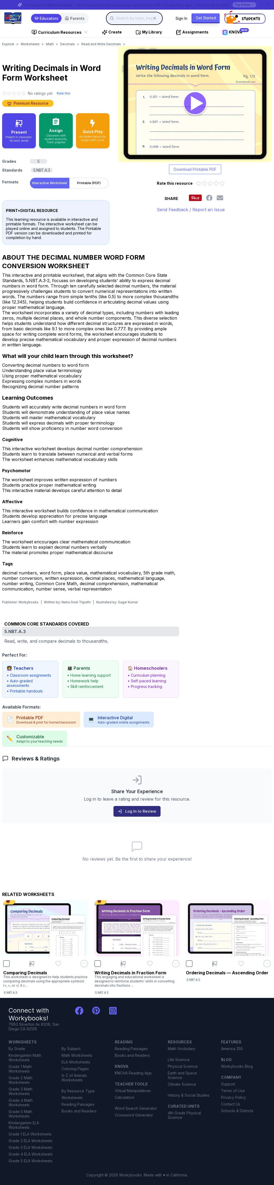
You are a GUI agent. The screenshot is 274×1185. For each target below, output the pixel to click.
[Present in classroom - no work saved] (19, 130)
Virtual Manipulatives (133, 1090)
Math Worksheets (77, 1055)
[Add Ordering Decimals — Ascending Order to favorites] (241, 963)
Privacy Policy (233, 1097)
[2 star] (9, 93)
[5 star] (23, 93)
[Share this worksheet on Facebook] (209, 198)
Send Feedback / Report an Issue (191, 209)
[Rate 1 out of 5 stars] (198, 183)
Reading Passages (78, 1104)
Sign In (181, 18)
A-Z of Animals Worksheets (74, 1077)
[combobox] (134, 18)
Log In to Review (137, 811)
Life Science (179, 1059)
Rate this (63, 93)
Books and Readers (79, 1111)
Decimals (67, 44)
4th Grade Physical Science (184, 1115)
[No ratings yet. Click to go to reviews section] (27, 93)
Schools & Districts (237, 1110)
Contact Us (230, 1104)
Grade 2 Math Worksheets (20, 1080)
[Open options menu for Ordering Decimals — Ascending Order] (267, 963)
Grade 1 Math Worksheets (20, 1068)
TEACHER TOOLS (131, 1084)
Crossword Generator (134, 1115)
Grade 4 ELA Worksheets (31, 1154)
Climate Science (182, 1084)
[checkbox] (6, 963)
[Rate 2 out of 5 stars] (204, 183)
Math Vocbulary (181, 1048)
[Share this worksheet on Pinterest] (195, 198)
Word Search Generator (136, 1108)
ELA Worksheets (76, 1062)
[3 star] (14, 93)
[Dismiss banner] (268, 5)
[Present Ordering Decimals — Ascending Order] (214, 963)
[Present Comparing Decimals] (32, 963)
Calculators (124, 1097)
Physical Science (183, 1066)
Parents (75, 18)
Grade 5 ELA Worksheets (30, 1161)
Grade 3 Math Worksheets (20, 1091)
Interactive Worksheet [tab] (49, 183)
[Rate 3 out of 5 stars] (210, 183)
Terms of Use (233, 1090)
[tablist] (69, 182)
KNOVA (121, 1066)
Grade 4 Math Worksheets (21, 1102)
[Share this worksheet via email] (220, 198)
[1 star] (4, 93)
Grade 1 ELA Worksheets (30, 1134)
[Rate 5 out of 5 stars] (222, 183)
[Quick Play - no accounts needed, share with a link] (93, 130)
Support (228, 1084)
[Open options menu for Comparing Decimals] (84, 963)
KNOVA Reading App (133, 1073)
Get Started (206, 18)
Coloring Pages (75, 1068)
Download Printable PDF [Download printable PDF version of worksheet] (195, 169)
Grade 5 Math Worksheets (20, 1113)
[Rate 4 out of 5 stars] (216, 183)
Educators (46, 18)
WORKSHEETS (23, 1042)
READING (124, 1042)
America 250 (232, 1048)
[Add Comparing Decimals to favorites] (58, 963)
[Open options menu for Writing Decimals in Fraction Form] (176, 963)
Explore (8, 44)
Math (50, 44)
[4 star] (19, 93)
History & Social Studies (189, 1095)
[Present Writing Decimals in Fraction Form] (123, 963)
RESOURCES (180, 1042)
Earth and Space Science (182, 1075)
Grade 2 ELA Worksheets (30, 1140)
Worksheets (30, 44)
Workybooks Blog (237, 1066)
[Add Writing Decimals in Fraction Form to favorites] (150, 963)
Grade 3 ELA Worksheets (30, 1147)
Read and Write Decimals (101, 44)
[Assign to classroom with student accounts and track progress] (56, 130)
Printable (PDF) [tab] (89, 183)
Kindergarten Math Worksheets (25, 1057)
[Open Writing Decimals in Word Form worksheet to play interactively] (195, 104)
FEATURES (231, 1042)
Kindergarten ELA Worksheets (24, 1125)
